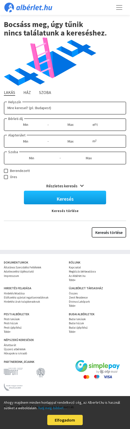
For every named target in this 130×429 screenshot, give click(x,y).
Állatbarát (10, 345)
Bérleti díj (15, 118)
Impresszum (11, 276)
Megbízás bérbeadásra (82, 271)
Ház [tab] (27, 92)
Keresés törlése (65, 210)
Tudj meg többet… (52, 408)
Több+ (72, 280)
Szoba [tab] (45, 92)
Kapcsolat (75, 267)
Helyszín (14, 102)
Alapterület (16, 135)
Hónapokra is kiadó (15, 353)
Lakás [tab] (9, 92)
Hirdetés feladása (14, 293)
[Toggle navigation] (119, 7)
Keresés (65, 199)
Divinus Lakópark (79, 301)
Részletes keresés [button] (65, 185)
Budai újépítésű (78, 327)
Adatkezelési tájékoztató (19, 271)
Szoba (13, 152)
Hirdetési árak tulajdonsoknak (22, 301)
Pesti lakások (12, 319)
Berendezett (20, 170)
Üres (13, 176)
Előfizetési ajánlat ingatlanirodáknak (26, 297)
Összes (73, 293)
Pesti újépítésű (13, 327)
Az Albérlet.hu (77, 276)
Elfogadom (65, 420)
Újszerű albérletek (15, 349)
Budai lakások (77, 319)
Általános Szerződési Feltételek (22, 267)
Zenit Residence (78, 297)
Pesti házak (11, 323)
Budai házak (76, 323)
